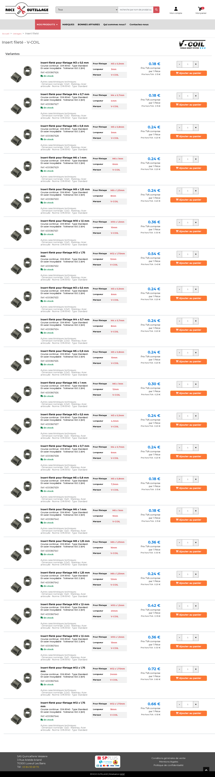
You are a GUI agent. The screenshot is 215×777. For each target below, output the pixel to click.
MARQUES (68, 24)
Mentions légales (168, 761)
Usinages (17, 34)
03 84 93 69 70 (30, 767)
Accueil (5, 34)
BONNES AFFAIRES (89, 24)
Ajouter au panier (188, 73)
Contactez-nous (139, 24)
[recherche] (136, 9)
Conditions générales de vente (169, 758)
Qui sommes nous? (114, 24)
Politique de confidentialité (168, 765)
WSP (122, 774)
